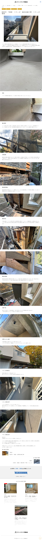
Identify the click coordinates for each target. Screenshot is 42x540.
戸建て (14, 5)
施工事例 (8, 5)
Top (3, 5)
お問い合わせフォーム (21, 472)
